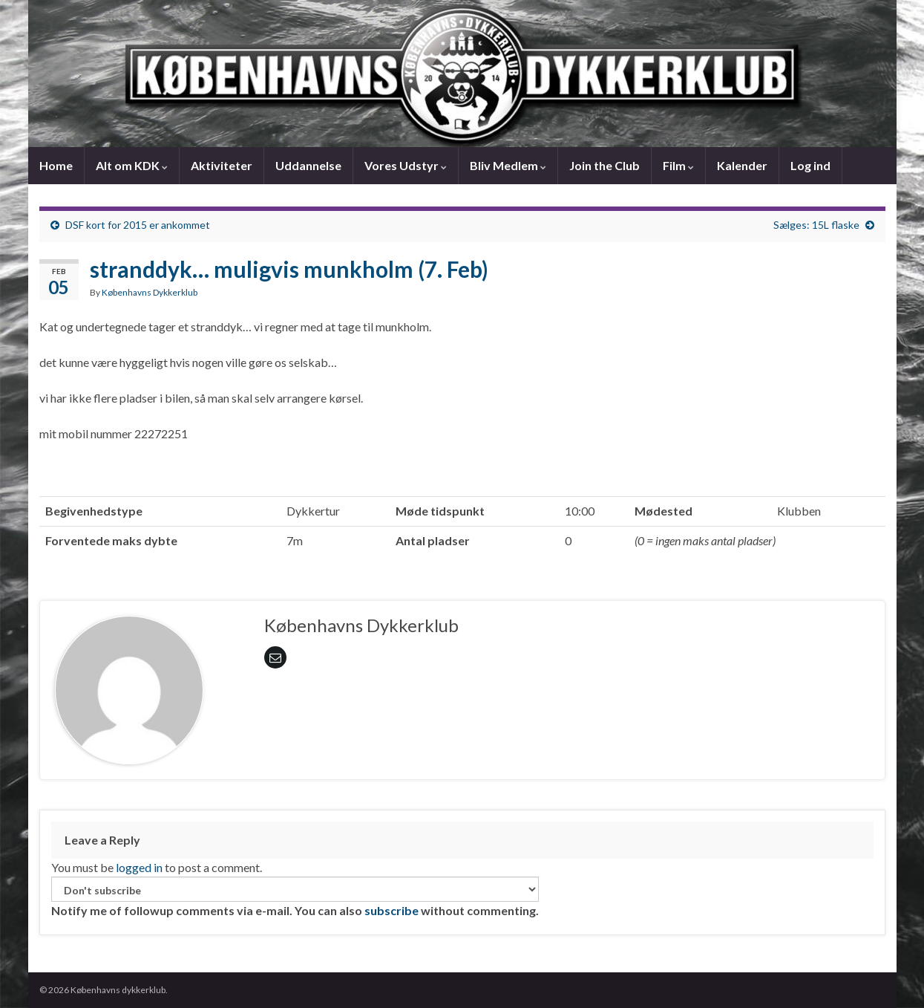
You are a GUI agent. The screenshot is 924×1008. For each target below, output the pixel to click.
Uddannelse (308, 165)
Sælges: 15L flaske (816, 224)
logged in (139, 867)
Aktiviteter (221, 165)
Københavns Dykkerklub (149, 292)
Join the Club (604, 165)
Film (678, 165)
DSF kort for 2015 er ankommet (137, 224)
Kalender (742, 165)
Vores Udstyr (405, 165)
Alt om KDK (132, 165)
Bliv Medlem (508, 165)
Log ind (810, 165)
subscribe (391, 910)
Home (56, 165)
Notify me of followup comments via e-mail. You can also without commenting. (295, 897)
